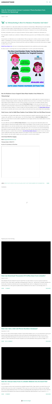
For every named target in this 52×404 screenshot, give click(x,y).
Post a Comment (9, 341)
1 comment (7, 288)
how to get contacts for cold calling (14, 183)
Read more (48, 288)
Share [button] (48, 183)
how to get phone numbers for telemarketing (33, 183)
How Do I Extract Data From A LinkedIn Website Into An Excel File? (24, 381)
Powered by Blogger (26, 400)
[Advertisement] (26, 226)
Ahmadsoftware (7, 2)
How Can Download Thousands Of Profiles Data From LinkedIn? (23, 276)
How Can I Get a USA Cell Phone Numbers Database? (19, 329)
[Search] (47, 2)
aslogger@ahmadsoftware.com (10, 139)
